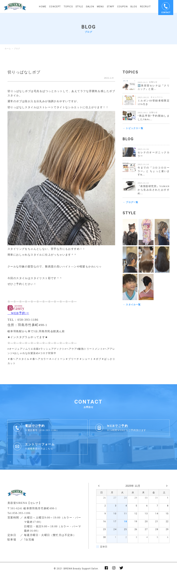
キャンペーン (157, 97)
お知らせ (153, 82)
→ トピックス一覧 (133, 128)
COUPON (122, 6)
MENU (100, 6)
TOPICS (68, 6)
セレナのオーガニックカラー (154, 154)
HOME (42, 6)
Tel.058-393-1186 (19, 513)
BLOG (133, 6)
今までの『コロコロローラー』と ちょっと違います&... (154, 171)
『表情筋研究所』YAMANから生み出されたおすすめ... (154, 190)
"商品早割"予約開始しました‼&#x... (154, 117)
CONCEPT (55, 6)
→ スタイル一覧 (132, 304)
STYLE (79, 6)
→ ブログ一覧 (130, 202)
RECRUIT (145, 6)
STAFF (110, 6)
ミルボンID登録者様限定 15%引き (154, 102)
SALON (90, 6)
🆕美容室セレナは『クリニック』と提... (154, 87)
